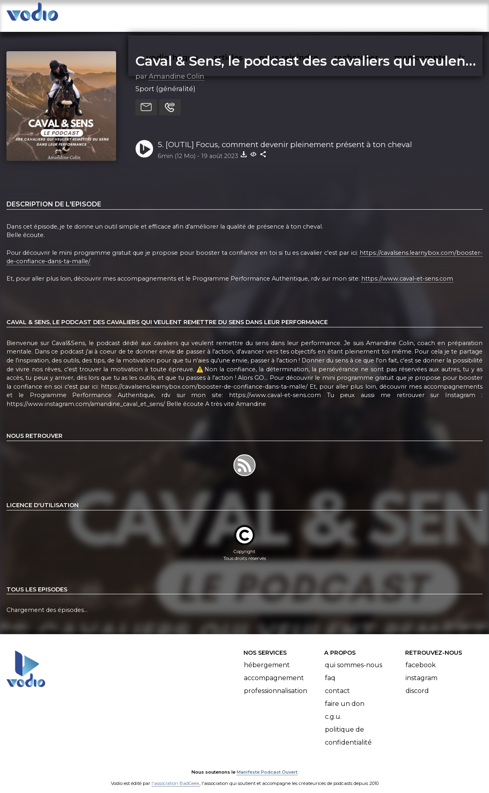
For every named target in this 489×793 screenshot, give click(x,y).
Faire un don (344, 695)
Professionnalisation (275, 683)
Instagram (421, 670)
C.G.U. (333, 708)
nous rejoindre (305, 14)
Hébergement (267, 657)
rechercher (370, 14)
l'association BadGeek (176, 775)
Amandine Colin (176, 68)
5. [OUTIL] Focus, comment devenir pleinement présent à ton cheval (285, 136)
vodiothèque (191, 14)
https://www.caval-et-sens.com (407, 271)
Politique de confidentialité (348, 728)
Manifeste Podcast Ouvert (267, 764)
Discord (417, 683)
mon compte (433, 14)
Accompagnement (274, 670)
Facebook (421, 657)
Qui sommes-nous (353, 657)
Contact (337, 683)
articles (246, 14)
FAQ (330, 670)
